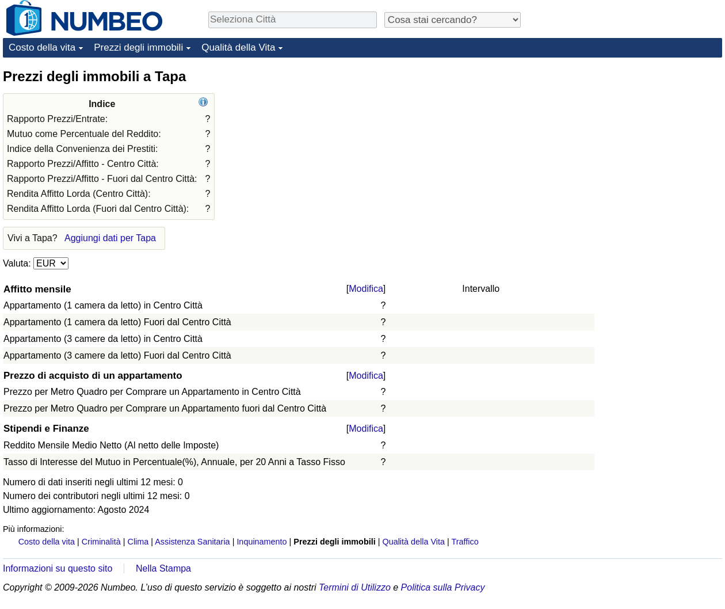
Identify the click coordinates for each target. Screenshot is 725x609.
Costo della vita (42, 47)
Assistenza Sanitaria (192, 541)
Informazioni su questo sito (57, 568)
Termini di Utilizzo (355, 587)
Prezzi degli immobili (138, 47)
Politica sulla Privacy (443, 587)
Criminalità (101, 541)
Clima (138, 541)
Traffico (464, 541)
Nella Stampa (163, 568)
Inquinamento (261, 541)
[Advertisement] (636, 139)
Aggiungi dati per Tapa (110, 238)
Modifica (366, 289)
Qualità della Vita (238, 47)
